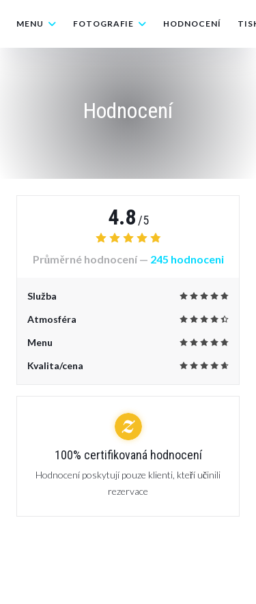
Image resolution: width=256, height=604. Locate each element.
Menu (36, 23)
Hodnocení (192, 23)
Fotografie (110, 23)
